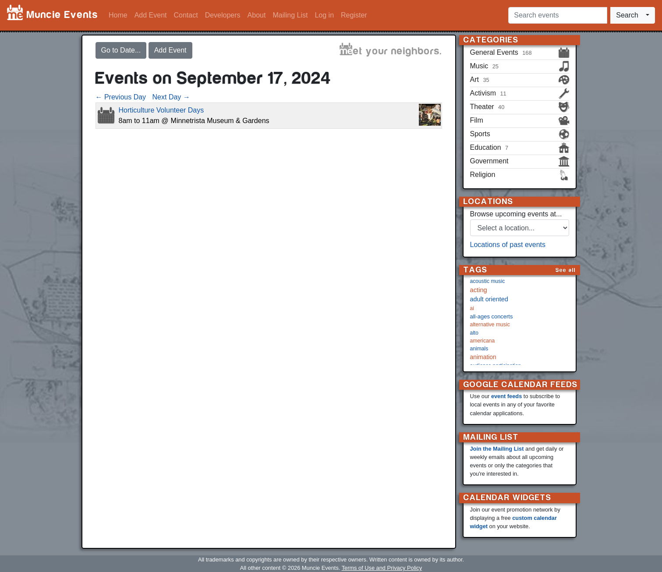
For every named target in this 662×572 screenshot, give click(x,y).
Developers (223, 15)
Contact (186, 15)
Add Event (151, 15)
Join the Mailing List (497, 448)
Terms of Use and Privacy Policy (382, 568)
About (257, 15)
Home (118, 15)
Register (354, 15)
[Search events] (557, 15)
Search (627, 15)
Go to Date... (121, 50)
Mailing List (290, 15)
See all (566, 270)
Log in (324, 15)
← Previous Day (121, 97)
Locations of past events (508, 244)
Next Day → (171, 97)
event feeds (506, 396)
